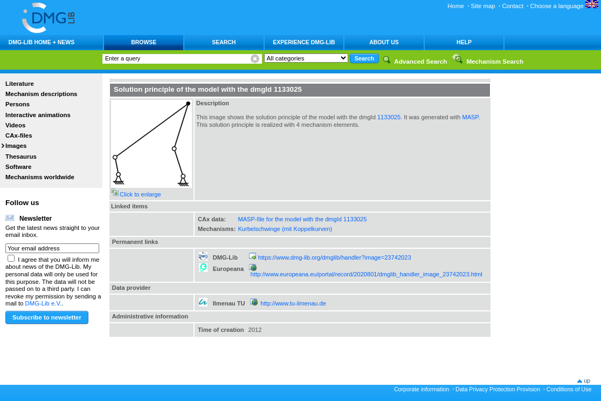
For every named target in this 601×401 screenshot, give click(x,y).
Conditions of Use (569, 389)
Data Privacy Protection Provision (497, 389)
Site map (483, 6)
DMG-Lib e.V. (43, 303)
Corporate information (421, 389)
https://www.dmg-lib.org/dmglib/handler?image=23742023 (334, 257)
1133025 (388, 117)
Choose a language (564, 6)
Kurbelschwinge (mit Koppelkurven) (285, 229)
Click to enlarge (140, 194)
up (587, 380)
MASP (470, 117)
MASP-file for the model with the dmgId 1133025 (302, 219)
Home (455, 6)
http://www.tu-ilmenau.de (293, 303)
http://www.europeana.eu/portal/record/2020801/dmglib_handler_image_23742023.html (366, 274)
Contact (512, 6)
